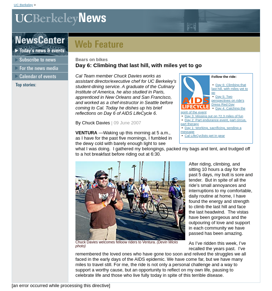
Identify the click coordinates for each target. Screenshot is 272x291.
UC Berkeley (23, 5)
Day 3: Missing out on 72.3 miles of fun (214, 116)
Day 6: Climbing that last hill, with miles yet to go (229, 89)
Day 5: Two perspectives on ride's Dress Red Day (227, 100)
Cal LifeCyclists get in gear (205, 136)
